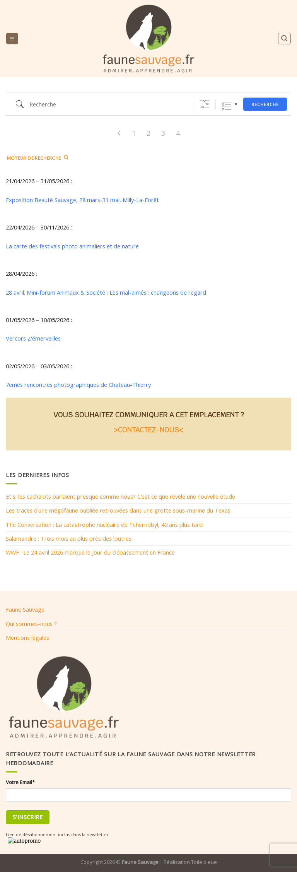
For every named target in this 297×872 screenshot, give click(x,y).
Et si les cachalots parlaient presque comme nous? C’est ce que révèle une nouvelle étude (120, 496)
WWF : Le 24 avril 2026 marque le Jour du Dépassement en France (90, 552)
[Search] (284, 38)
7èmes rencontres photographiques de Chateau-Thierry (78, 384)
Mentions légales (27, 637)
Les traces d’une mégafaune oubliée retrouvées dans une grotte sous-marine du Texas (118, 510)
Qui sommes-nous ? (31, 623)
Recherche (265, 104)
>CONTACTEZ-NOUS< (148, 429)
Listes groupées (226, 106)
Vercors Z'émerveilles (33, 338)
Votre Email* (20, 782)
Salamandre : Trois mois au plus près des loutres (68, 538)
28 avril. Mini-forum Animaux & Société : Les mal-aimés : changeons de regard (106, 292)
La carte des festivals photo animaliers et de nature (72, 246)
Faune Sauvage (25, 609)
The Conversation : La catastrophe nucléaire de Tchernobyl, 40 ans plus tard (104, 524)
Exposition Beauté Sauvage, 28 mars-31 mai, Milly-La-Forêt (82, 200)
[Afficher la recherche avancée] (205, 104)
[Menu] (12, 38)
